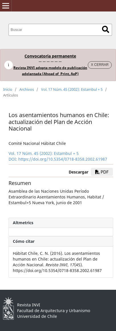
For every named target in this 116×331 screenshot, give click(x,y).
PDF (102, 172)
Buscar (105, 29)
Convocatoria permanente (50, 56)
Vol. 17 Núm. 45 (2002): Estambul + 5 (72, 89)
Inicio (7, 89)
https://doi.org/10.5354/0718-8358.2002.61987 (62, 159)
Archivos (26, 89)
